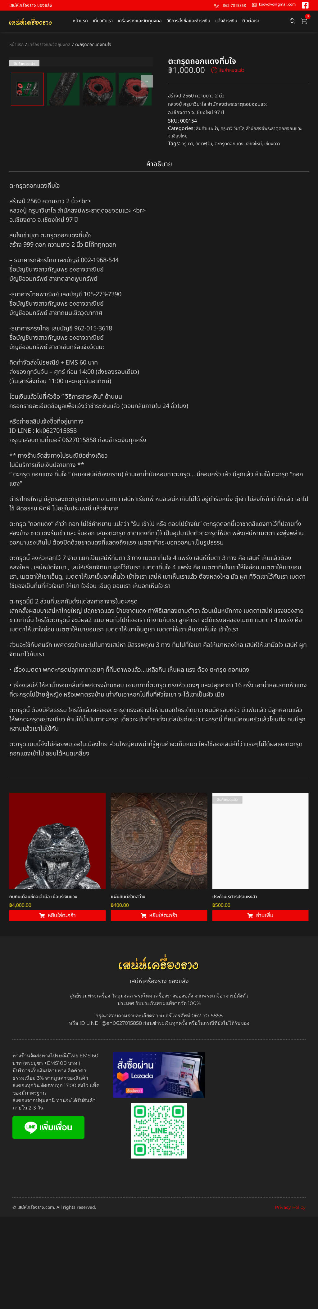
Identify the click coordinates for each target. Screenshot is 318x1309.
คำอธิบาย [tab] (159, 257)
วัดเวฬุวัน (206, 143)
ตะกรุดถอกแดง (233, 143)
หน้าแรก (16, 44)
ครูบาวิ (188, 143)
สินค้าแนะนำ (208, 128)
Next (147, 148)
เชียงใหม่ (261, 143)
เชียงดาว (281, 143)
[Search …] (292, 21)
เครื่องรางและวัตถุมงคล (49, 44)
